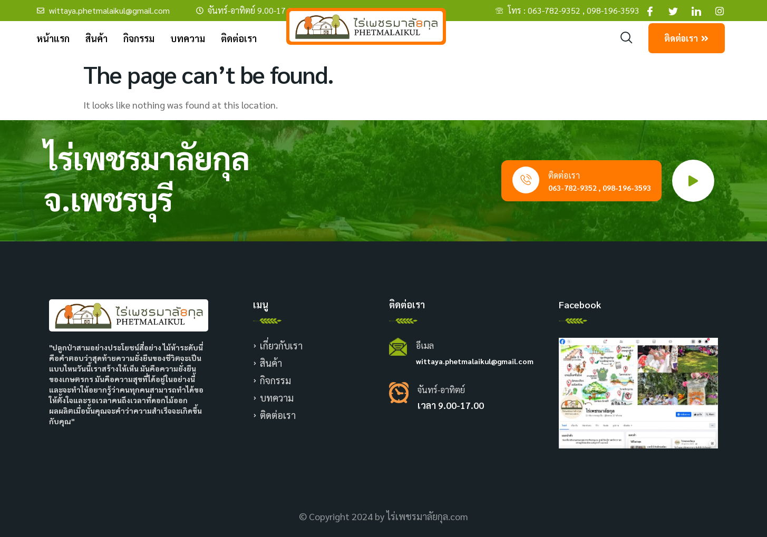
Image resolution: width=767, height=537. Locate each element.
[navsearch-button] (626, 38)
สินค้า (96, 38)
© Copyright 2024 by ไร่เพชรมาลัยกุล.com (383, 516)
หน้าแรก (53, 38)
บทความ (187, 38)
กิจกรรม (138, 38)
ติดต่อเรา (239, 38)
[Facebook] (650, 10)
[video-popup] (693, 181)
